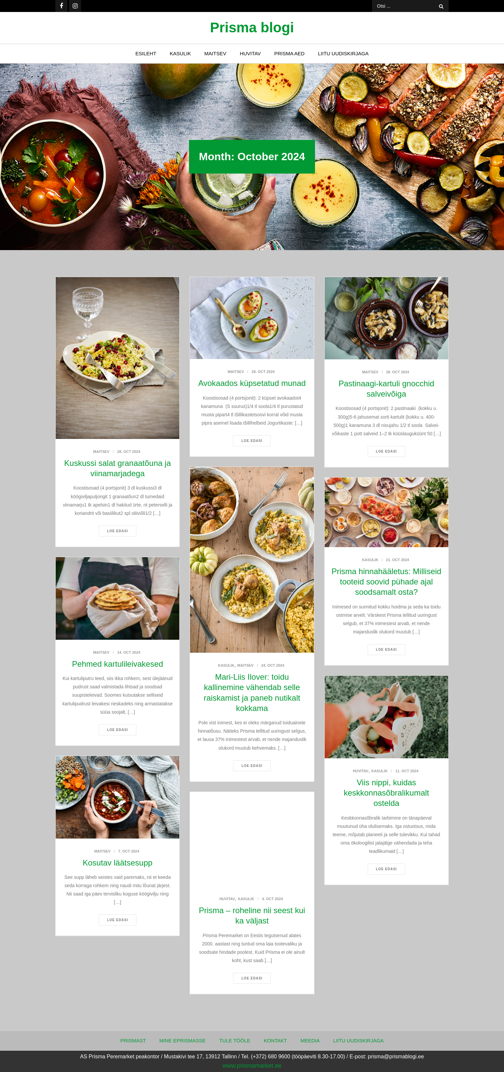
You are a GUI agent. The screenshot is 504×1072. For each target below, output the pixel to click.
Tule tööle (234, 1040)
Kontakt (275, 1040)
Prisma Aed (289, 53)
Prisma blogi (252, 27)
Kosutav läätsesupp (117, 862)
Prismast (133, 1040)
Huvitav (250, 53)
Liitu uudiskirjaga (343, 53)
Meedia (310, 1040)
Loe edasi (117, 531)
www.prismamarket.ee (251, 1065)
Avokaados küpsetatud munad (252, 383)
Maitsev (215, 53)
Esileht (145, 53)
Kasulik (180, 53)
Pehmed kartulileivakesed (117, 663)
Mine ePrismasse (182, 1040)
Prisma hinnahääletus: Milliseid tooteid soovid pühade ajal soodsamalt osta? (386, 581)
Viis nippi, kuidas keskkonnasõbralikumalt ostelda (386, 793)
